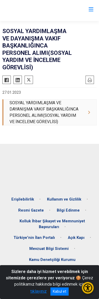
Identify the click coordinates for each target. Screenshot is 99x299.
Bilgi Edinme (68, 210)
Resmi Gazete (31, 210)
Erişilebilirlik (22, 199)
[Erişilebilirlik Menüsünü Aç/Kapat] (88, 288)
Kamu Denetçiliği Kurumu (52, 260)
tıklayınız (38, 291)
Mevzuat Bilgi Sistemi (49, 248)
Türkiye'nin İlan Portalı (34, 237)
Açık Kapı (76, 237)
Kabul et (59, 291)
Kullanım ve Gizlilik (64, 199)
